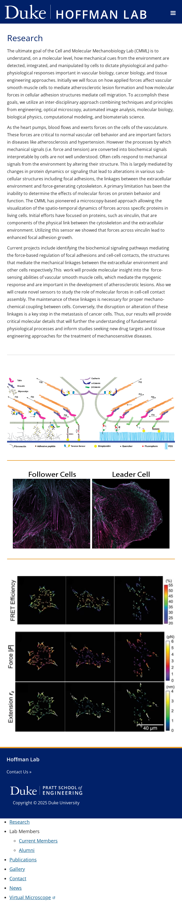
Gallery (17, 869)
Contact (17, 878)
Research (19, 822)
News (15, 888)
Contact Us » (19, 772)
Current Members (38, 841)
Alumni (27, 850)
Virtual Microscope (30, 897)
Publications (23, 859)
